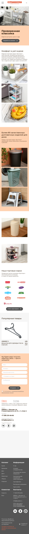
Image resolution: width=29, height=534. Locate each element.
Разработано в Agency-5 (24, 524)
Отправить (14, 388)
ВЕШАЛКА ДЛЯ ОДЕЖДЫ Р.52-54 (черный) (12, 344)
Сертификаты (17, 481)
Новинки (4, 481)
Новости (4, 493)
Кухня (3, 466)
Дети (3, 473)
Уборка (4, 478)
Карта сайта (16, 487)
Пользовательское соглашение (7, 523)
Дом (3, 471)
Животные (5, 476)
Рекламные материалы (19, 484)
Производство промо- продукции (19, 473)
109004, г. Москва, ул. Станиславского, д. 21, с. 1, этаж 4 (14, 410)
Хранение (4, 468)
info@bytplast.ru (8, 420)
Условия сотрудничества (17, 469)
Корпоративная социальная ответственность (18, 478)
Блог (3, 495)
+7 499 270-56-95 (8, 415)
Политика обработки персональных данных (8, 519)
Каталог (5, 462)
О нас (14, 466)
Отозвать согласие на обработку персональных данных (9, 528)
